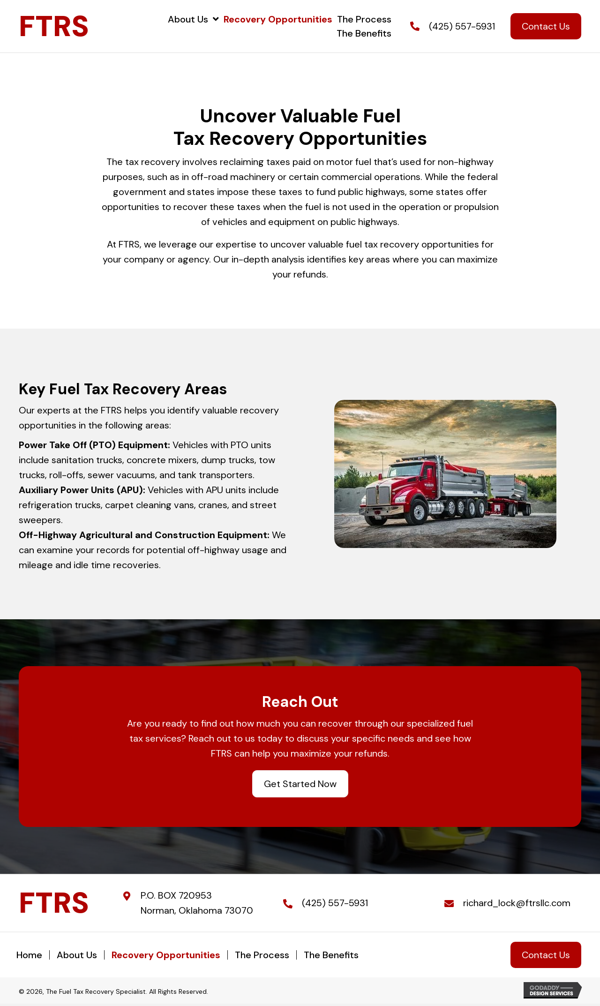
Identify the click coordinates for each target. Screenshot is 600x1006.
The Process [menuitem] (262, 955)
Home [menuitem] (29, 955)
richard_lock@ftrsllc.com (516, 903)
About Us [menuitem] (77, 955)
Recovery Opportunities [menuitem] (166, 955)
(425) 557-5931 (462, 26)
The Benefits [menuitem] (331, 955)
